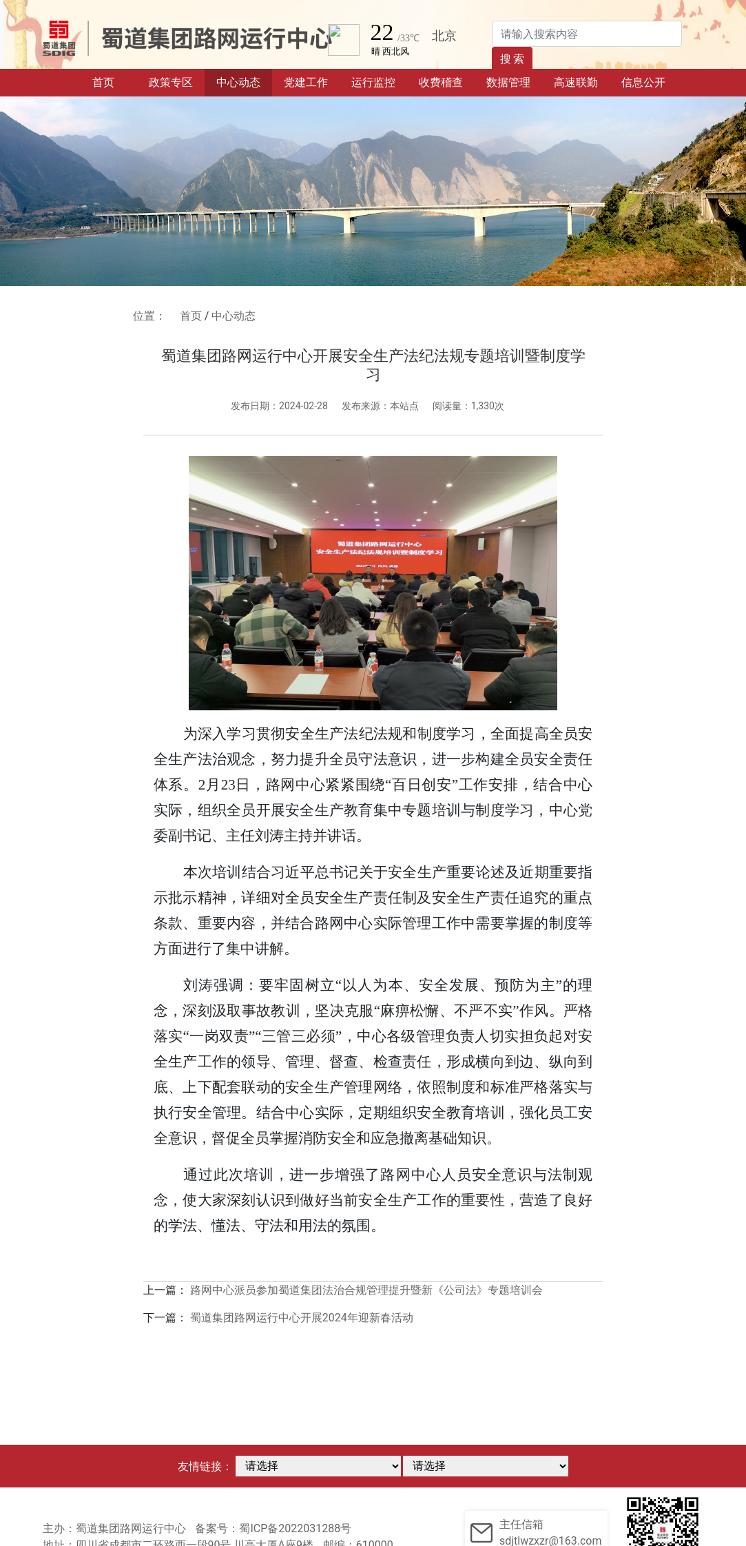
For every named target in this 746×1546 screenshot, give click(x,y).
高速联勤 (576, 82)
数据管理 (508, 82)
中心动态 (238, 82)
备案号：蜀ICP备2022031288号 (273, 1528)
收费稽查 (441, 82)
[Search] (587, 34)
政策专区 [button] (171, 82)
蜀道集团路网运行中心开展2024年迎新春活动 (301, 1317)
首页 (114, 81)
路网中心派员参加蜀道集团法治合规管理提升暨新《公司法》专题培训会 (366, 1290)
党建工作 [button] (306, 82)
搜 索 (512, 58)
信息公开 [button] (643, 82)
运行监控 (373, 82)
